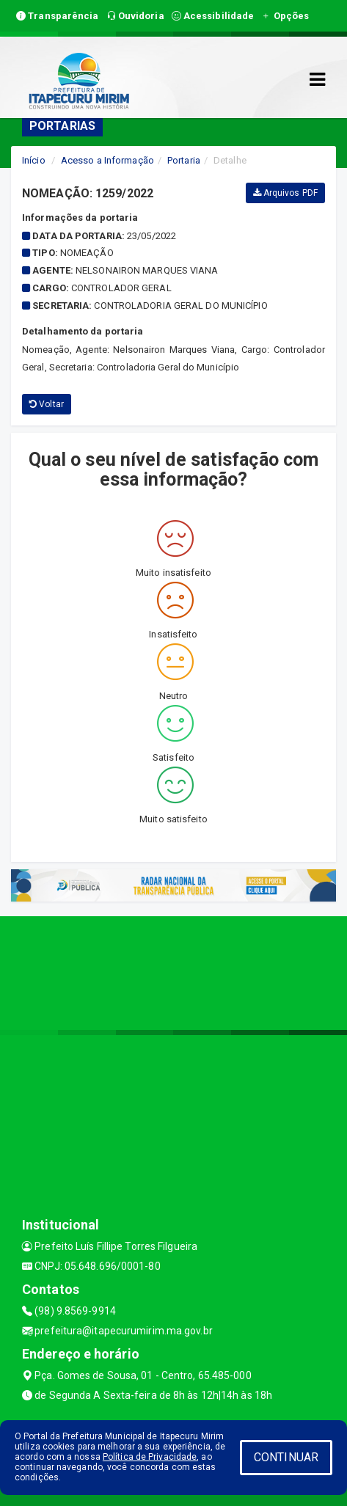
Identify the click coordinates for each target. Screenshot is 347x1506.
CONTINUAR (286, 1457)
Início (33, 160)
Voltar (46, 404)
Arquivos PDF (285, 193)
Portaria (183, 160)
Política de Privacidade (150, 1457)
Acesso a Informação (107, 160)
